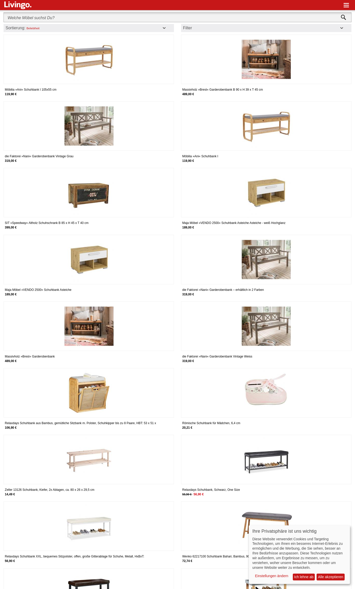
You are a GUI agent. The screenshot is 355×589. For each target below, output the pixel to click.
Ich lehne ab (303, 577)
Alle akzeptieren (330, 577)
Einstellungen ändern (272, 576)
